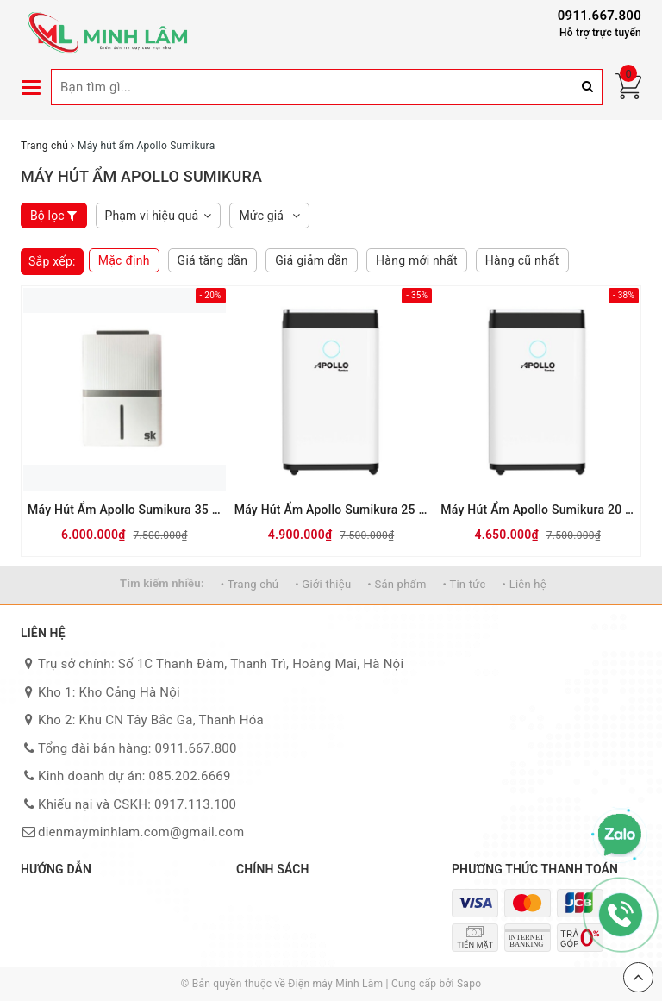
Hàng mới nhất (417, 260)
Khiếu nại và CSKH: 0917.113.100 (137, 804)
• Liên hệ (524, 584)
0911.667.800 (599, 15)
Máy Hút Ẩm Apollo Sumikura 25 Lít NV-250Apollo (331, 509)
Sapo (469, 984)
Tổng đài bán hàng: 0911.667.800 (137, 748)
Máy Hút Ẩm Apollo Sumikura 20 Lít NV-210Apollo (537, 509)
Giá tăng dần (213, 260)
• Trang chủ (249, 584)
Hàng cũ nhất (522, 260)
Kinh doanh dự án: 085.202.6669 (134, 776)
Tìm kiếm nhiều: (162, 583)
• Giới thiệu (323, 584)
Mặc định (124, 260)
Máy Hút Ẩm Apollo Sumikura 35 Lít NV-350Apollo (125, 509)
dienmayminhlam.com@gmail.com (141, 832)
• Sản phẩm (396, 584)
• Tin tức (464, 584)
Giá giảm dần (311, 260)
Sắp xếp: (52, 261)
